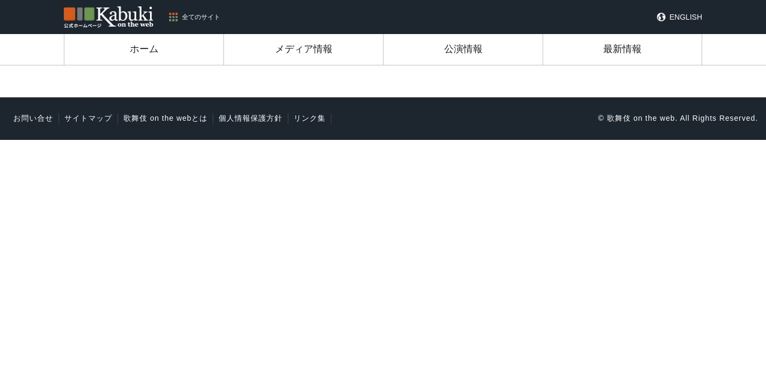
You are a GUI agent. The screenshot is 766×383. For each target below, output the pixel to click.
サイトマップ (88, 118)
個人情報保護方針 (250, 118)
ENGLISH (686, 17)
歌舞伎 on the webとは (165, 118)
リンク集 (310, 118)
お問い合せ (33, 118)
